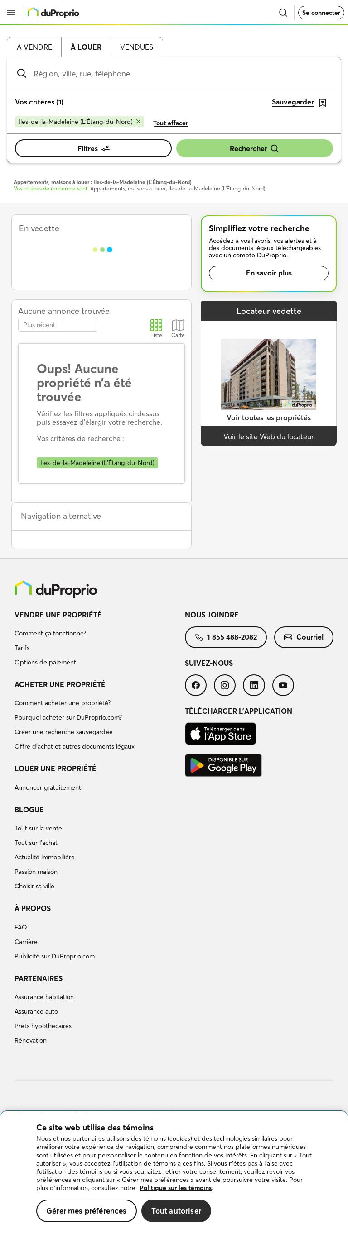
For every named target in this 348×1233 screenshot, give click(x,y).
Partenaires (38, 978)
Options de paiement (45, 662)
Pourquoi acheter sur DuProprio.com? (68, 717)
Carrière (26, 942)
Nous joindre (212, 614)
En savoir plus (269, 272)
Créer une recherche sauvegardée (63, 732)
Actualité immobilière (44, 857)
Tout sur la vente (38, 828)
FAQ (20, 927)
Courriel (304, 636)
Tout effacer (170, 123)
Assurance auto (36, 1011)
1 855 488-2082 (226, 636)
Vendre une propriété (58, 614)
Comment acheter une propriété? (62, 703)
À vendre (34, 47)
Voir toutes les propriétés (269, 417)
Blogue (29, 809)
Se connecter (321, 13)
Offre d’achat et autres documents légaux (74, 746)
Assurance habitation (44, 997)
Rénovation (30, 1040)
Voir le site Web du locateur (268, 436)
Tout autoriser (176, 1210)
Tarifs (21, 648)
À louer (86, 47)
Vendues (136, 47)
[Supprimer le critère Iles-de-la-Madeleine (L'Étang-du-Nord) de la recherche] (79, 121)
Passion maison (36, 872)
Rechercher (255, 148)
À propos (32, 908)
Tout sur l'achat (36, 843)
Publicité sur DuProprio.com (54, 956)
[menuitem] (99, 640)
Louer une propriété (55, 768)
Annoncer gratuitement (47, 787)
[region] (174, 1172)
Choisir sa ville (34, 886)
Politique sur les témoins (176, 1188)
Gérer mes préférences (86, 1210)
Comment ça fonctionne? (50, 633)
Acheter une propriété (60, 684)
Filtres (93, 148)
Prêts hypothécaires (43, 1026)
